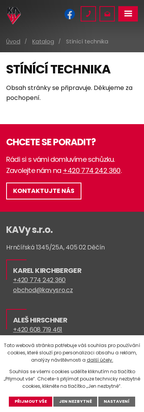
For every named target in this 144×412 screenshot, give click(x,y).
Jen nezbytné (75, 401)
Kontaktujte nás (43, 190)
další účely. (100, 360)
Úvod (13, 41)
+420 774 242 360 (91, 170)
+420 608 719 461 (37, 329)
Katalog (43, 41)
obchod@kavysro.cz (43, 290)
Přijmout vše (31, 401)
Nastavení (116, 401)
